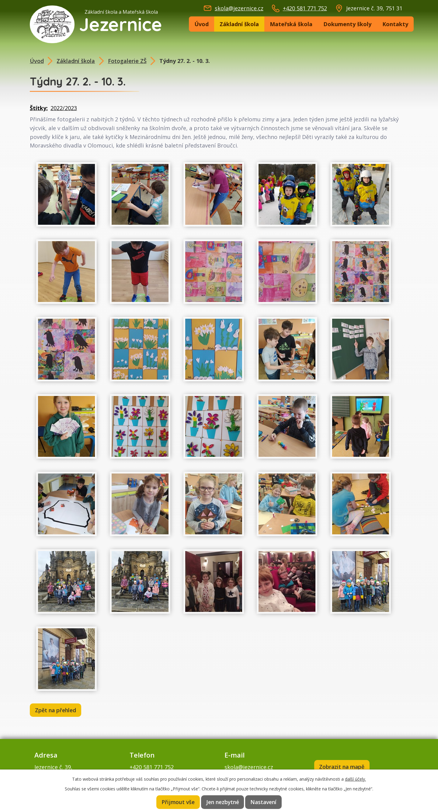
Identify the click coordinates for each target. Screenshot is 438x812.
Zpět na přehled (56, 710)
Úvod (201, 24)
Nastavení (264, 802)
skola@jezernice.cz (239, 8)
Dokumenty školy (347, 24)
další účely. (355, 778)
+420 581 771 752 (305, 8)
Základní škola (239, 24)
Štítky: (39, 108)
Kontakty (395, 24)
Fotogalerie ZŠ (127, 60)
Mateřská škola (291, 24)
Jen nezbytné (222, 802)
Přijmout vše (177, 802)
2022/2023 (63, 108)
